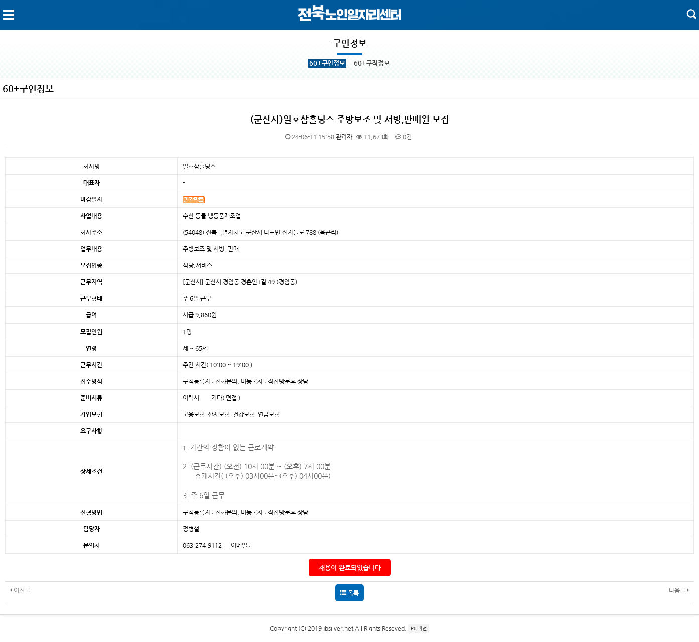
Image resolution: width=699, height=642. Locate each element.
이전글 (20, 590)
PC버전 (419, 628)
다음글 (679, 590)
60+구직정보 (372, 63)
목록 (349, 592)
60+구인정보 (327, 63)
